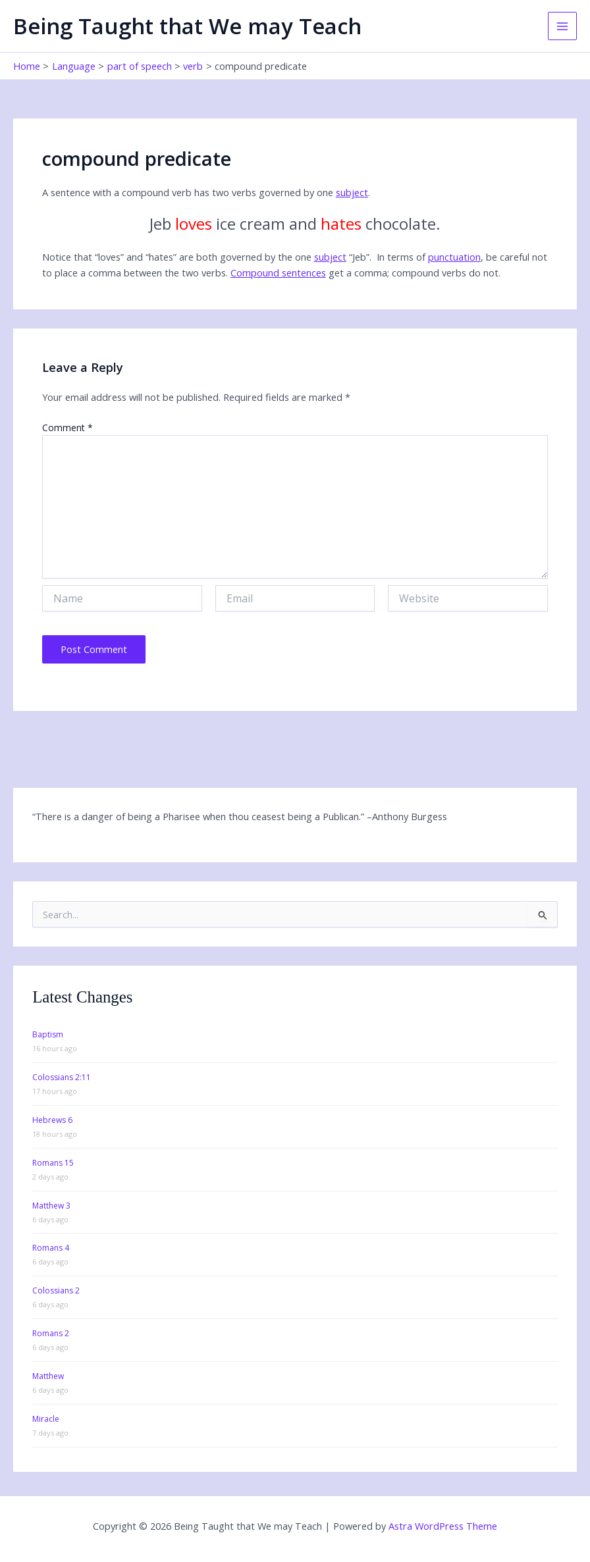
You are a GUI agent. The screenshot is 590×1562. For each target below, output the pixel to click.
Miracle (45, 1418)
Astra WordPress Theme (443, 1525)
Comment (67, 427)
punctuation (454, 256)
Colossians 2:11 (61, 1077)
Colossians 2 (56, 1290)
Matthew (48, 1376)
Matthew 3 (51, 1205)
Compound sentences (278, 272)
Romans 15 (53, 1162)
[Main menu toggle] (562, 26)
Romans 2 (50, 1333)
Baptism (47, 1034)
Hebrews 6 (52, 1120)
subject (352, 192)
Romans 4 (50, 1247)
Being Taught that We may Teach (187, 26)
